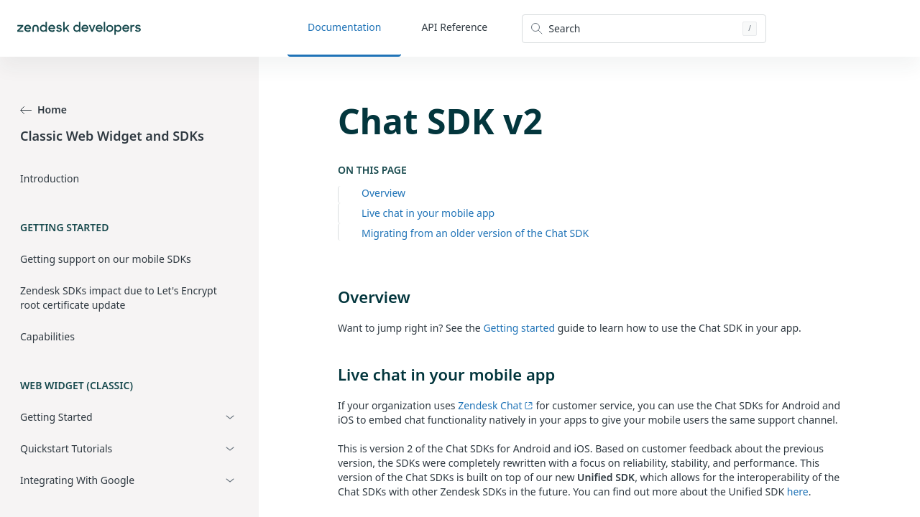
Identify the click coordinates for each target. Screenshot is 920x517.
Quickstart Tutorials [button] (66, 448)
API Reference (454, 27)
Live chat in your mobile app (428, 213)
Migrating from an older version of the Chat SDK (475, 233)
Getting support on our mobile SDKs (105, 259)
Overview (383, 193)
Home (43, 109)
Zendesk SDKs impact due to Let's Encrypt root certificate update (118, 298)
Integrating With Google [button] (77, 480)
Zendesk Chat (495, 405)
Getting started (519, 328)
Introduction (49, 178)
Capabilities (47, 336)
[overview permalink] (330, 297)
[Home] (79, 28)
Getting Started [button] (56, 417)
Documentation (344, 27)
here (798, 491)
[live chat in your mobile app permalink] (330, 374)
